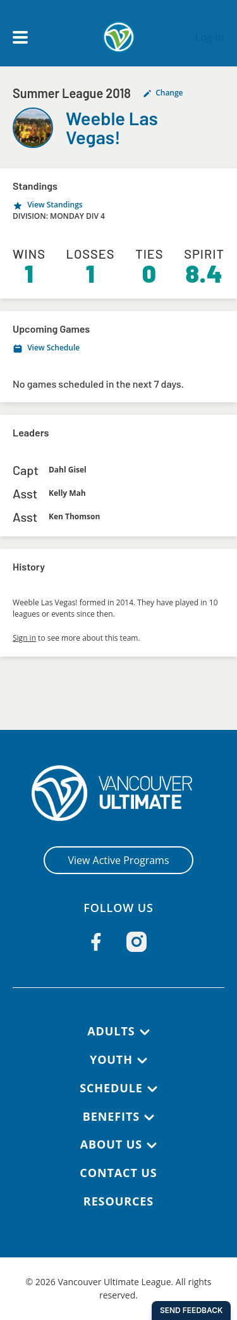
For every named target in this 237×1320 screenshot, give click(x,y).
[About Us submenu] (152, 1145)
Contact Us (118, 1172)
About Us (111, 1144)
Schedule (111, 1087)
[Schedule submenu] (152, 1089)
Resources (118, 1201)
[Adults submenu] (145, 1032)
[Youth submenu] (142, 1061)
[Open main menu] (20, 37)
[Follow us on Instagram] (136, 942)
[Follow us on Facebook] (96, 942)
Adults (111, 1031)
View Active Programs (118, 860)
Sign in (24, 637)
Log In (209, 37)
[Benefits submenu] (149, 1117)
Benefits (111, 1116)
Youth (111, 1059)
